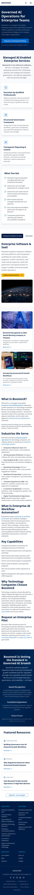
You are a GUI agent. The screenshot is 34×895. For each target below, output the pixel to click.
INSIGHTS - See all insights (17, 795)
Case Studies (5, 855)
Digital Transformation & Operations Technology (8, 845)
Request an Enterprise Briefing (15, 42)
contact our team (24, 637)
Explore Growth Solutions (13, 275)
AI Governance (22, 881)
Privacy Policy (17, 890)
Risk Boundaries (24, 884)
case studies (5, 612)
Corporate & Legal (10, 881)
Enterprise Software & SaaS (12, 236)
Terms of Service (25, 887)
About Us (21, 855)
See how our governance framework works (14, 46)
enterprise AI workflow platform (12, 405)
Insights (20, 861)
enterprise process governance (19, 418)
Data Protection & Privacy (10, 884)
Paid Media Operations (25, 810)
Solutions (4, 861)
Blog (2, 858)
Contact (20, 858)
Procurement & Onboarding (10, 887)
